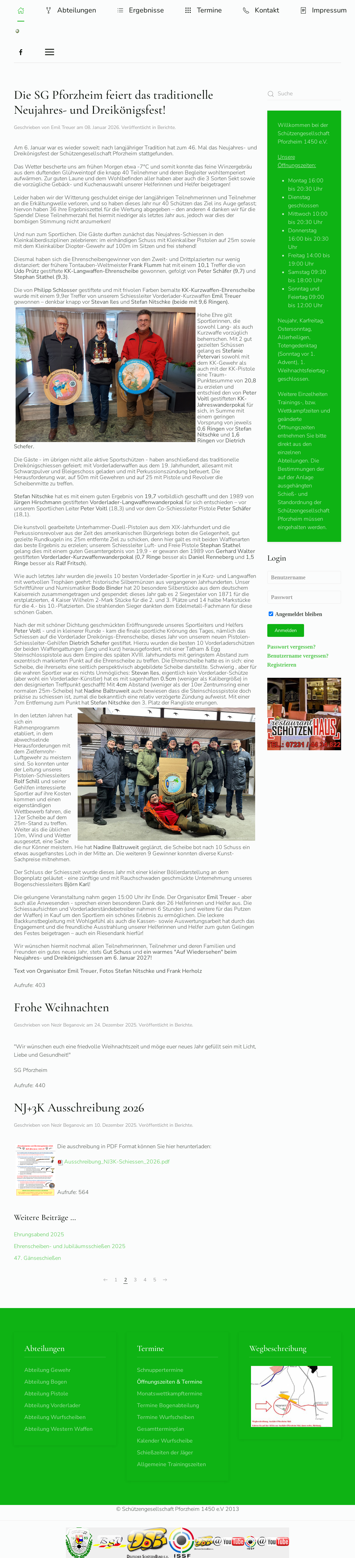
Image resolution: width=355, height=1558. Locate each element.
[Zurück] (105, 1280)
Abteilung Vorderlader (52, 1405)
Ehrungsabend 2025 (39, 1234)
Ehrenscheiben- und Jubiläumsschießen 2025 (69, 1246)
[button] (20, 10)
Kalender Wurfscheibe (165, 1441)
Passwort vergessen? (291, 646)
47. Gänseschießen (37, 1258)
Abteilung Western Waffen (58, 1429)
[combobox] (304, 93)
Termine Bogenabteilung (168, 1405)
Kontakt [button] (261, 10)
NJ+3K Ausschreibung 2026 (79, 1107)
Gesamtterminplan (160, 1429)
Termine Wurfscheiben (165, 1417)
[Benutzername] (304, 577)
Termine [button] (203, 10)
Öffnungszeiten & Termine (169, 1382)
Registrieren (281, 664)
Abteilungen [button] (70, 10)
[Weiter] (165, 1280)
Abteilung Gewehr (47, 1370)
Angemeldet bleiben (295, 614)
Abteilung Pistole (46, 1393)
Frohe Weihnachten (61, 1007)
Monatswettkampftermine (169, 1393)
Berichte (166, 127)
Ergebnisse (140, 10)
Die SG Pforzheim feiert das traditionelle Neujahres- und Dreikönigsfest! (113, 102)
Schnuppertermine (160, 1370)
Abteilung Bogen (45, 1382)
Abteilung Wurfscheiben (55, 1417)
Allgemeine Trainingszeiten (171, 1464)
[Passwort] (304, 597)
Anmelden (286, 630)
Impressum (323, 10)
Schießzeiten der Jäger (165, 1452)
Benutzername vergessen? (298, 655)
